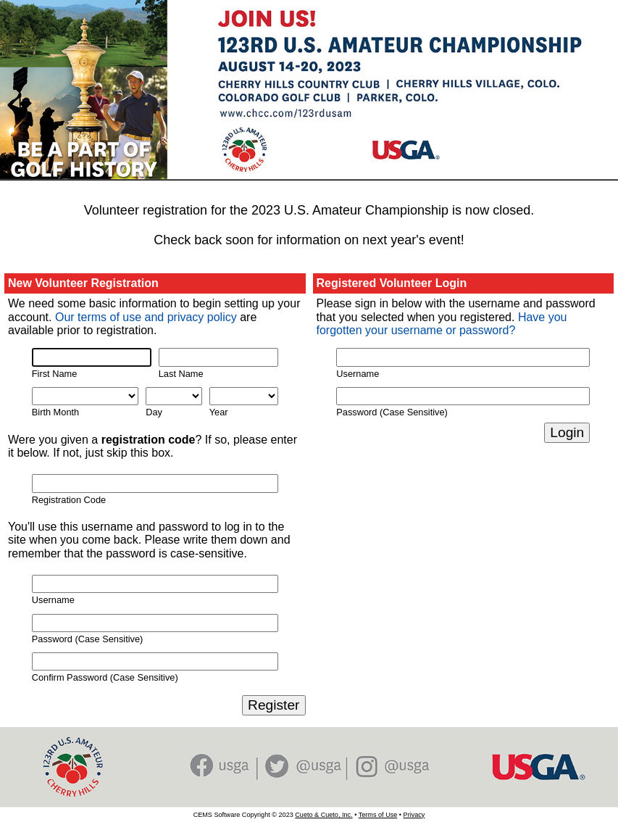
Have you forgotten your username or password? (442, 323)
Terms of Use (378, 814)
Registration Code (69, 499)
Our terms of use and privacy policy (146, 317)
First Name (55, 373)
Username (53, 599)
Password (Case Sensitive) (87, 639)
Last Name (181, 373)
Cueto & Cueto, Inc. (323, 814)
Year (218, 412)
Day (154, 412)
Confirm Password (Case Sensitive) (105, 677)
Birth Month (55, 412)
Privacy (414, 814)
